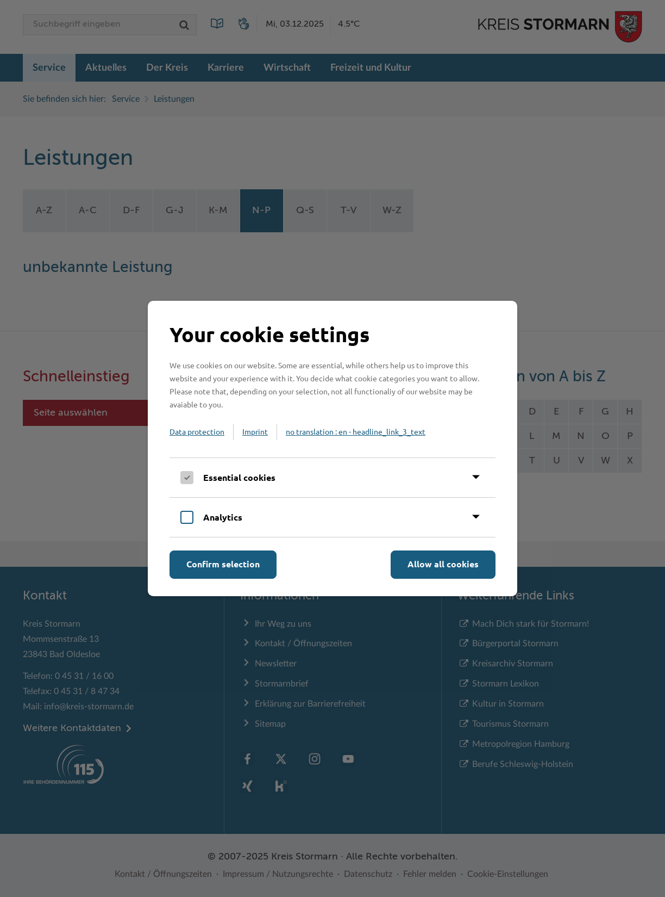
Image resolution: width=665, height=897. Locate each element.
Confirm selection (223, 564)
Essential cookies (239, 477)
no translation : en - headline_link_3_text (355, 431)
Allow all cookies (443, 564)
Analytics (222, 517)
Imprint (255, 431)
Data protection (197, 431)
